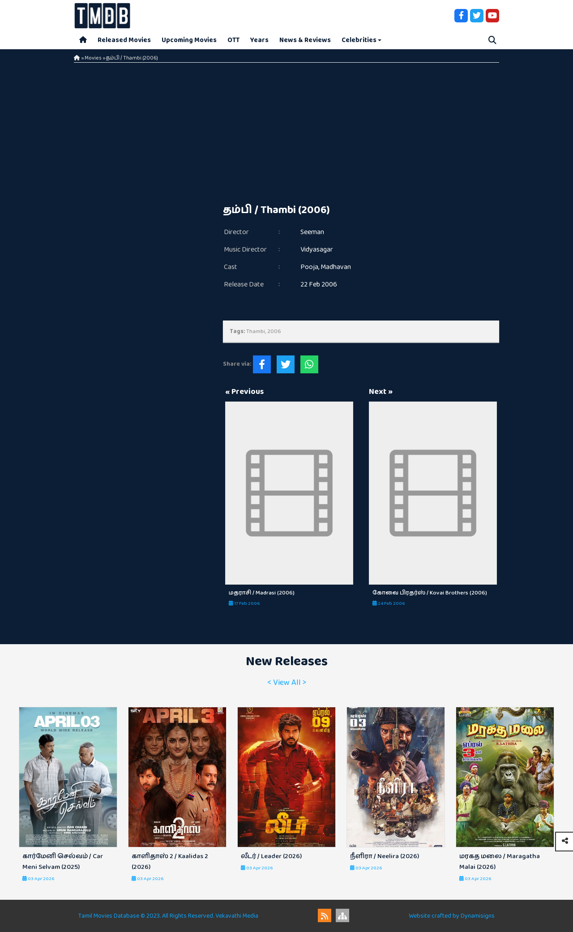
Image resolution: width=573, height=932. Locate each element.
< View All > (286, 682)
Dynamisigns (478, 916)
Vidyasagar (316, 249)
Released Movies (124, 40)
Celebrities (359, 40)
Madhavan (336, 267)
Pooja (309, 267)
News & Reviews (305, 40)
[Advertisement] (286, 129)
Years (259, 40)
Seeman (312, 232)
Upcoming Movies (189, 40)
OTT (233, 40)
